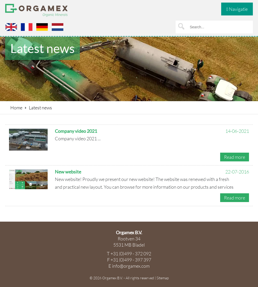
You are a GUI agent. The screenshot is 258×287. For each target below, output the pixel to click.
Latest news (40, 107)
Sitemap (163, 278)
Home (16, 107)
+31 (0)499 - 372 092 (130, 253)
